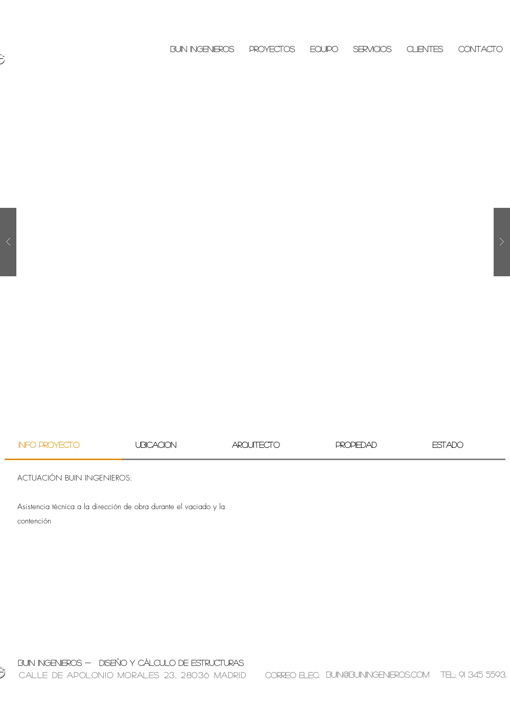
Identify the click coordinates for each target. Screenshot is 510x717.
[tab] (63, 445)
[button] (255, 242)
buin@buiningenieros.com (377, 674)
